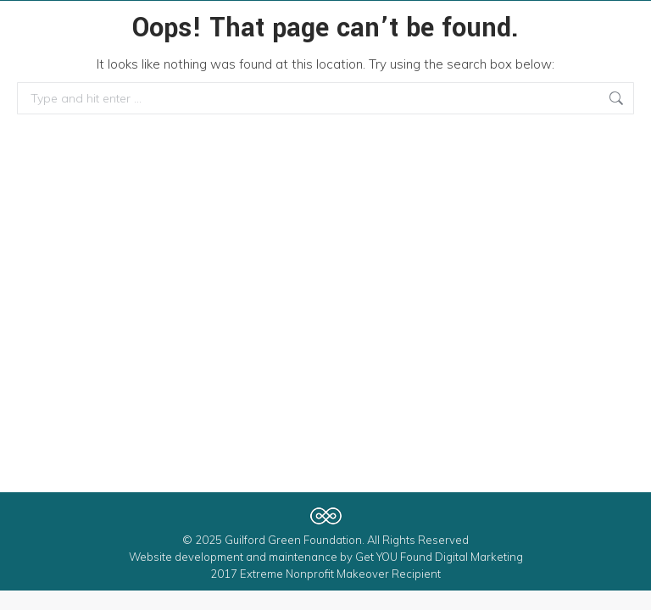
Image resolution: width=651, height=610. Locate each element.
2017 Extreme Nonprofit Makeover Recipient (325, 573)
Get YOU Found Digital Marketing (439, 556)
